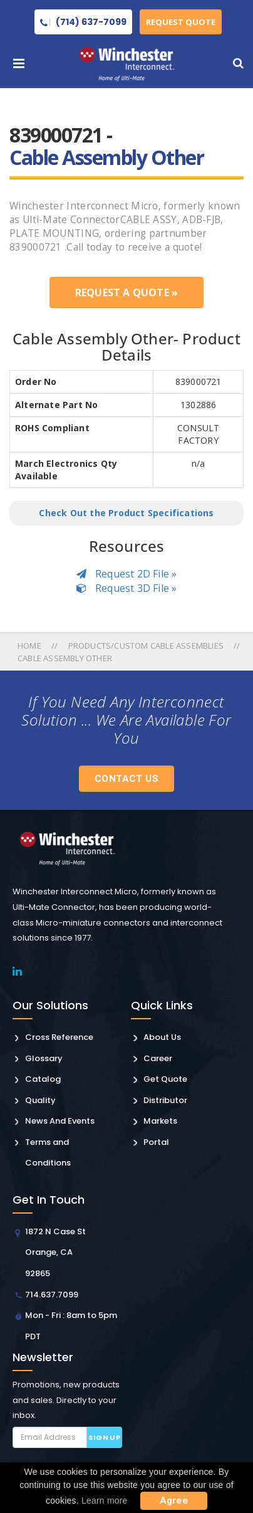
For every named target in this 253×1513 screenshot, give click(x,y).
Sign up (104, 1437)
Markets (160, 1121)
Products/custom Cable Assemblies (146, 645)
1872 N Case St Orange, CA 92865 (55, 1252)
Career (157, 1058)
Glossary (44, 1058)
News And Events (60, 1121)
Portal (156, 1142)
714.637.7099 (51, 1295)
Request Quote (180, 21)
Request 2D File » (126, 574)
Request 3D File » (126, 588)
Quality (40, 1100)
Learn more (104, 1501)
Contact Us (126, 778)
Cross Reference (59, 1037)
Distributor (165, 1100)
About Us (162, 1037)
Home (30, 645)
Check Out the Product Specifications (126, 513)
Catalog (43, 1079)
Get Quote (165, 1079)
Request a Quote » (126, 292)
